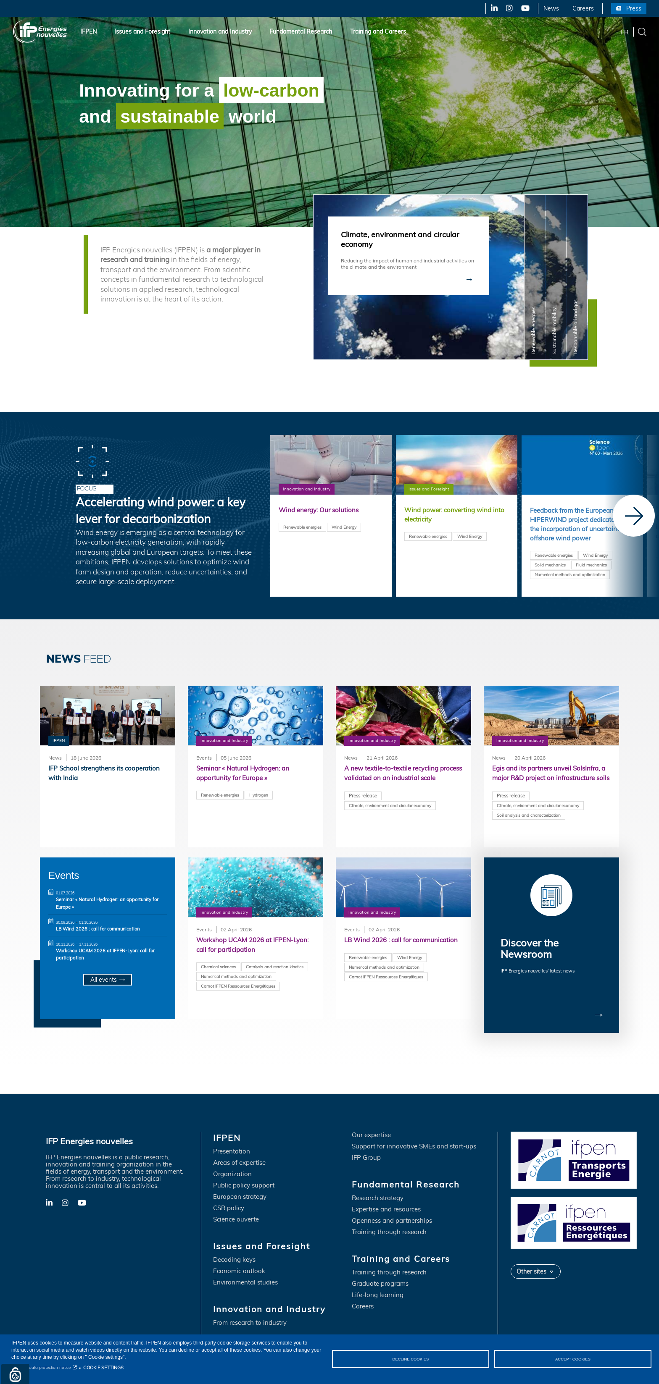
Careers (583, 8)
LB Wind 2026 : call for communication (98, 929)
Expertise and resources (386, 1195)
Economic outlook (239, 1257)
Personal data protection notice (41, 1367)
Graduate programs (380, 1270)
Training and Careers (378, 31)
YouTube (524, 8)
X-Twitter (508, 8)
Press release (363, 807)
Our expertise (371, 1121)
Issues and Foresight (142, 31)
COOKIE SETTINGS (103, 1368)
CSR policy (228, 1194)
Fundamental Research (300, 31)
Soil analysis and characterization (529, 826)
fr (624, 31)
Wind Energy (344, 527)
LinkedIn (491, 8)
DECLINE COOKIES (410, 1359)
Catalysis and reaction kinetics (274, 967)
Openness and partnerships (392, 1207)
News (551, 8)
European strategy (239, 1183)
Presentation (231, 1137)
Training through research (389, 1218)
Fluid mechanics (591, 578)
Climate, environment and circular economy (390, 817)
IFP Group (366, 1144)
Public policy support (243, 1171)
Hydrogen (258, 796)
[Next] (634, 516)
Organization (232, 1160)
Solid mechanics (550, 578)
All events (103, 980)
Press (633, 8)
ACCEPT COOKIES (573, 1359)
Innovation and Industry (220, 31)
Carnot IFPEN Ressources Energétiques (238, 987)
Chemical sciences (218, 967)
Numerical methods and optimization (570, 587)
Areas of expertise (239, 1149)
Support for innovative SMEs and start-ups (414, 1132)
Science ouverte (236, 1205)
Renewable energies (428, 537)
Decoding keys (234, 1246)
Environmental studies (245, 1268)
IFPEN (88, 31)
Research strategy (377, 1184)
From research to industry (250, 1309)
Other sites (531, 1257)
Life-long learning (377, 1281)
